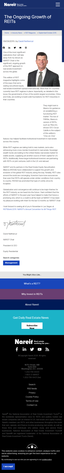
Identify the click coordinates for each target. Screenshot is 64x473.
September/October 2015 (47, 33)
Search (32, 385)
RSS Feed (47, 349)
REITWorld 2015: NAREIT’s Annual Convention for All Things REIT (29, 209)
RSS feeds (32, 389)
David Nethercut (25, 41)
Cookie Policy (32, 397)
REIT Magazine (30, 33)
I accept (8, 466)
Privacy (32, 393)
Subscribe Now (32, 327)
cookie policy (47, 459)
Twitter (32, 349)
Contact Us (32, 405)
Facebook (17, 349)
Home (7, 33)
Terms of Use (32, 401)
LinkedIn (24, 349)
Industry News (17, 33)
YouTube (40, 349)
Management (11, 263)
